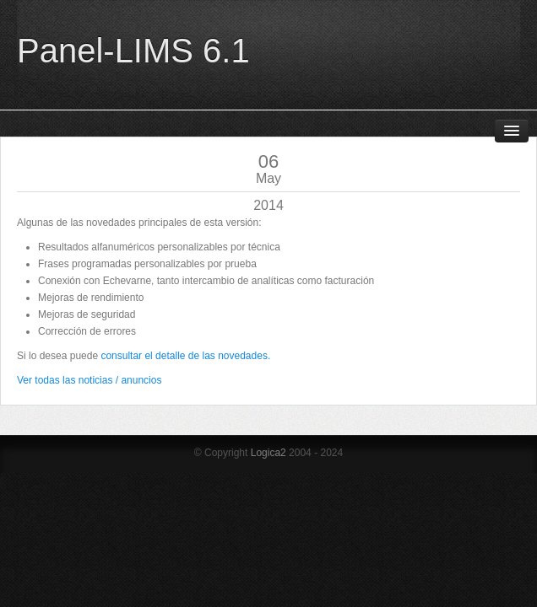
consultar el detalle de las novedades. (185, 356)
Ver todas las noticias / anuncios (89, 380)
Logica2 (268, 453)
